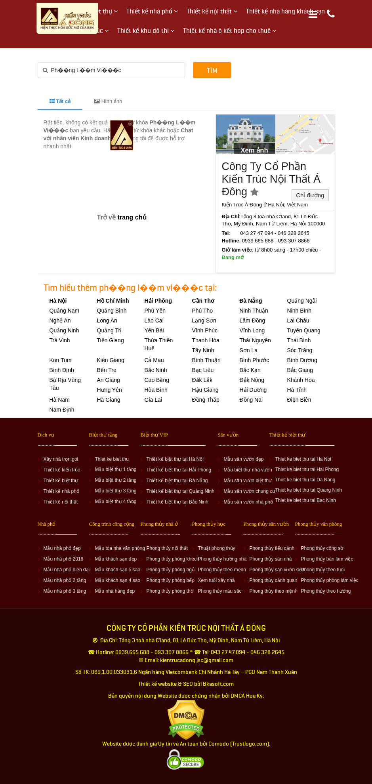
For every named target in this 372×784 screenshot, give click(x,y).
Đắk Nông (252, 380)
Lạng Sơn (204, 320)
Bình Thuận (206, 360)
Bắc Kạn (250, 370)
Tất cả (60, 101)
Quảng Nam (65, 310)
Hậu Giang (205, 390)
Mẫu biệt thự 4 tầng (115, 501)
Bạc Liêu (203, 370)
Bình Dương (302, 360)
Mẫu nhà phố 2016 (64, 559)
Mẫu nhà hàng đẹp (115, 591)
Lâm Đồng (252, 320)
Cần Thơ (203, 301)
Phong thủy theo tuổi (323, 569)
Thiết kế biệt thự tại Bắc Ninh (177, 502)
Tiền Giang (110, 340)
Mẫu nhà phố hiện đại (67, 569)
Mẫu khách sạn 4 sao (117, 580)
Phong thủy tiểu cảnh (271, 548)
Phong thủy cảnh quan (273, 580)
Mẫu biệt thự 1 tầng (115, 469)
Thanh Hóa (205, 340)
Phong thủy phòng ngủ (170, 569)
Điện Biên (299, 400)
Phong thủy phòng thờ (169, 591)
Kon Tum (61, 360)
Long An (107, 320)
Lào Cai (154, 320)
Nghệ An (60, 320)
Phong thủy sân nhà (270, 559)
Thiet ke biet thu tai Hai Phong (307, 469)
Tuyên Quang (303, 330)
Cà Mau (154, 360)
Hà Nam (60, 400)
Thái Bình (299, 340)
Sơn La (249, 350)
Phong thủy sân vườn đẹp (276, 569)
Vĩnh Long (252, 330)
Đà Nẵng (251, 301)
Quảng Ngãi (302, 301)
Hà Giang (108, 400)
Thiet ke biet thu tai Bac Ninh (305, 500)
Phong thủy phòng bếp (170, 580)
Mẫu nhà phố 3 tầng (65, 591)
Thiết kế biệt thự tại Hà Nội (174, 459)
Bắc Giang (300, 370)
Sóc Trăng (300, 350)
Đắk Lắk (202, 380)
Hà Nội (58, 301)
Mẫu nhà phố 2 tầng (65, 580)
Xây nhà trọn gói (61, 459)
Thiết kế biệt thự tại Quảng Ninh (180, 491)
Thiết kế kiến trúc (62, 470)
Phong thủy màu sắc (219, 591)
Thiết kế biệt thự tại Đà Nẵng (177, 480)
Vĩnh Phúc (205, 330)
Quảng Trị (109, 330)
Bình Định (62, 370)
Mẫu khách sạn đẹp (116, 559)
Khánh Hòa (301, 380)
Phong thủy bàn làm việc (327, 559)
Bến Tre (106, 370)
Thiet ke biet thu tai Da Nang (305, 480)
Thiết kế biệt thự (61, 480)
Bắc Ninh (156, 370)
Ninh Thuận (254, 310)
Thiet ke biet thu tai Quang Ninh (308, 490)
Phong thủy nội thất (166, 548)
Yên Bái (154, 330)
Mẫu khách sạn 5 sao (117, 569)
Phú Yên (155, 310)
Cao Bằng (157, 380)
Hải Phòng (158, 301)
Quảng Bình (112, 310)
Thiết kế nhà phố (61, 491)
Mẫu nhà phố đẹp (62, 548)
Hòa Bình (156, 390)
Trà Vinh (60, 340)
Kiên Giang (110, 360)
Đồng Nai (251, 400)
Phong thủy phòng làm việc (329, 580)
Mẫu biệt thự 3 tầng (115, 491)
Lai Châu (298, 320)
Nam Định (62, 409)
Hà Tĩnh (297, 390)
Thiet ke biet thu (111, 459)
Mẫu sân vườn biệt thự (247, 480)
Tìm (212, 71)
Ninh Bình (299, 310)
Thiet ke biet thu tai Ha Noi (303, 459)
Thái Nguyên (255, 340)
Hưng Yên (109, 390)
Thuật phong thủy (216, 548)
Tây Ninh (203, 350)
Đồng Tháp (205, 400)
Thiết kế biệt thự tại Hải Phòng (178, 470)
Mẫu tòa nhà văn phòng (120, 548)
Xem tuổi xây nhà (216, 580)
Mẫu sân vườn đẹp (243, 459)
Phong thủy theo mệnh (222, 569)
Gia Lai (153, 400)
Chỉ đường (310, 195)
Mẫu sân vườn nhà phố (248, 502)
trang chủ (131, 217)
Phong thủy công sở (322, 548)
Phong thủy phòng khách (172, 559)
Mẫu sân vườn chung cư (249, 491)
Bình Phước (254, 360)
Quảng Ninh (64, 330)
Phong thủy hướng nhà (222, 559)
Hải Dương (253, 390)
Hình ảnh (108, 101)
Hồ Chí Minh (113, 301)
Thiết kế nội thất (61, 502)
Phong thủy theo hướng (326, 591)
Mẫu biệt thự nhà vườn (247, 470)
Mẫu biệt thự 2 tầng (115, 480)
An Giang (108, 380)
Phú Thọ (202, 310)
